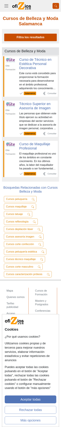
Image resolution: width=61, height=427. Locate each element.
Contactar (12, 337)
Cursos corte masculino (23, 266)
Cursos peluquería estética (25, 251)
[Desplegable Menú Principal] (6, 5)
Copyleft (11, 356)
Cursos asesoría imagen (23, 236)
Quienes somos (16, 297)
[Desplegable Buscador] (56, 6)
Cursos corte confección (23, 244)
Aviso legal (13, 350)
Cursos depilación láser (23, 229)
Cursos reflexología (21, 221)
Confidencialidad (16, 343)
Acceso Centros (16, 323)
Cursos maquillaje (20, 206)
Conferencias (42, 310)
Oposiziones (42, 327)
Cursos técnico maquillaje (24, 259)
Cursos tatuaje (18, 214)
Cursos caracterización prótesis (28, 274)
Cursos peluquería (20, 199)
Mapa (10, 290)
